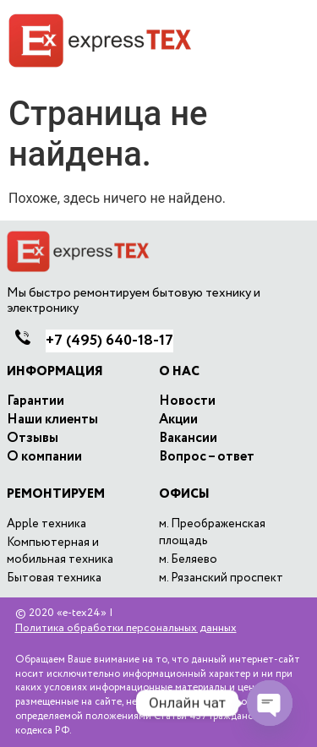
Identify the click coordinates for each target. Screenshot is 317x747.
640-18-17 (109, 341)
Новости (187, 401)
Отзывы (32, 438)
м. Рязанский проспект (221, 578)
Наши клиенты (52, 420)
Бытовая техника (54, 578)
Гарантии (35, 401)
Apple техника (46, 523)
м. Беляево (188, 559)
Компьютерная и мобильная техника (60, 551)
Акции (178, 420)
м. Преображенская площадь (212, 532)
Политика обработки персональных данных (126, 628)
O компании (44, 457)
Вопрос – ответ (206, 457)
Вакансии (188, 438)
